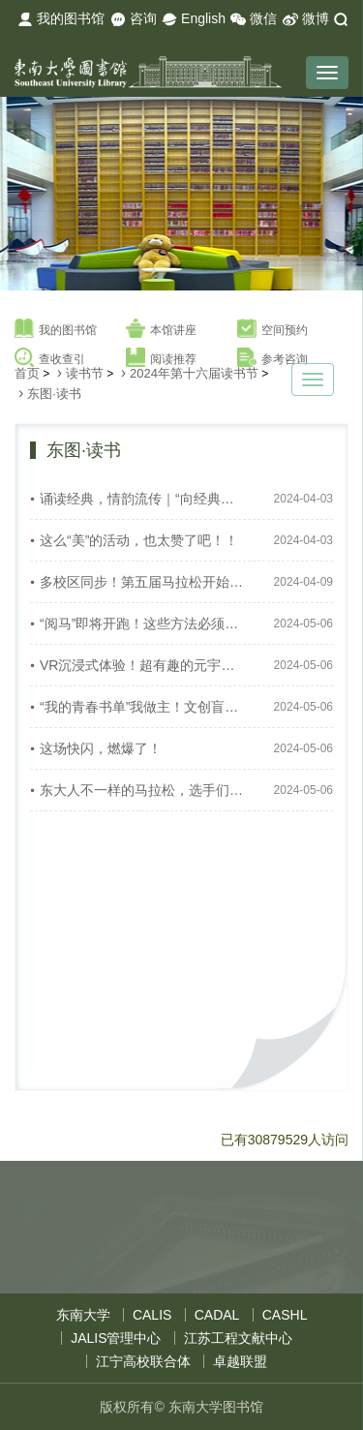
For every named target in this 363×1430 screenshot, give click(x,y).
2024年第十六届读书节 (194, 373)
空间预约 (272, 329)
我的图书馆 (61, 19)
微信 (253, 19)
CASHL (285, 1315)
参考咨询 (272, 358)
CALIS (152, 1315)
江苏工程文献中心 (238, 1338)
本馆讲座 (161, 329)
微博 (306, 19)
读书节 (85, 373)
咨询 (133, 19)
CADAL (217, 1315)
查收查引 (50, 358)
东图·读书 (54, 393)
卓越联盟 (240, 1361)
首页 (27, 373)
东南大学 (83, 1315)
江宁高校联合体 (143, 1361)
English (194, 19)
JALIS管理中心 (116, 1338)
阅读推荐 (161, 358)
